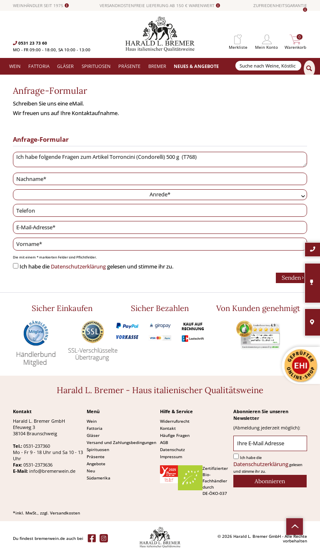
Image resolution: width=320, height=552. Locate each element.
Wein (92, 421)
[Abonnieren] (270, 481)
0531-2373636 (37, 465)
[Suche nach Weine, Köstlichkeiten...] (268, 65)
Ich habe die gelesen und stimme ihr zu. (96, 266)
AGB (164, 442)
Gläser (93, 435)
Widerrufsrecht (175, 421)
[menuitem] (238, 39)
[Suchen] (309, 68)
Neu (91, 471)
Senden (293, 277)
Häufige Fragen (175, 435)
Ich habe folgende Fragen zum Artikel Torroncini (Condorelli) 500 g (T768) (160, 160)
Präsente (96, 456)
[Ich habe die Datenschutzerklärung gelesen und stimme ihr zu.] (15, 265)
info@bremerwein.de (52, 471)
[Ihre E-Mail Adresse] (270, 443)
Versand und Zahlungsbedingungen (121, 442)
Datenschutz (172, 449)
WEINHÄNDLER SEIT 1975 (41, 5)
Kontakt (168, 428)
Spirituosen (98, 449)
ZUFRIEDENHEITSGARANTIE (280, 7)
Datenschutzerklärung (78, 266)
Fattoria (94, 428)
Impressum (171, 456)
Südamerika (98, 478)
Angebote (96, 464)
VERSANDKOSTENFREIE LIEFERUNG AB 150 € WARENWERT (160, 5)
